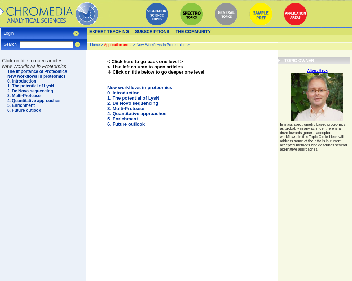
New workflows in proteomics (139, 87)
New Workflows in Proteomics (161, 45)
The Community (193, 31)
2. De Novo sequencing (132, 103)
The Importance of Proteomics (37, 71)
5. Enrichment (122, 118)
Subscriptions (152, 31)
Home (95, 45)
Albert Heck (317, 70)
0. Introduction (123, 92)
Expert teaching (109, 31)
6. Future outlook (126, 124)
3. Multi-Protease (125, 108)
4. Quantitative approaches (136, 113)
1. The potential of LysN (133, 98)
